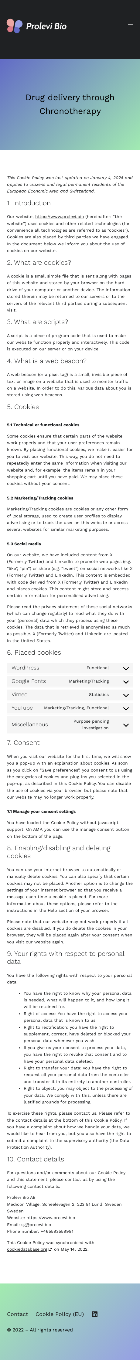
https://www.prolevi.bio (59, 216)
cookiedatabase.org (27, 1249)
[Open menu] (130, 25)
